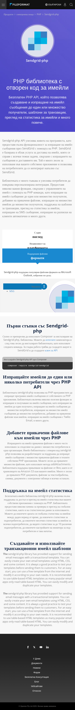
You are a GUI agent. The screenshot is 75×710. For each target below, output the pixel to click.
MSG (11, 291)
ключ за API (51, 350)
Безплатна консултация (37, 677)
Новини (37, 667)
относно (36, 690)
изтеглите (51, 340)
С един (37, 235)
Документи (36, 663)
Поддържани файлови (37, 256)
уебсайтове (36, 686)
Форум (36, 672)
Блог (36, 681)
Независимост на (37, 246)
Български (53, 4)
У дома (36, 658)
